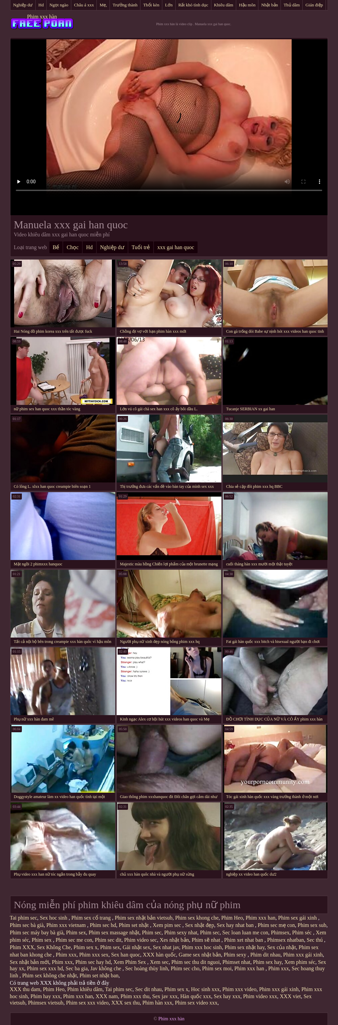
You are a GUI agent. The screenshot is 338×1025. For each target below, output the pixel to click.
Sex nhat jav (166, 947)
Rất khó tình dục (193, 4)
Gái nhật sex (136, 947)
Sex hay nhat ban (236, 925)
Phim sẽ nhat (207, 940)
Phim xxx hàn (42, 16)
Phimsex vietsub (45, 1003)
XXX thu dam (25, 989)
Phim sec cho (185, 968)
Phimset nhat (236, 962)
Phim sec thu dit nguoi (195, 962)
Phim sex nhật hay (245, 947)
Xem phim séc (299, 962)
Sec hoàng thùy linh (146, 968)
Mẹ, (103, 4)
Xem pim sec (167, 925)
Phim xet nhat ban (244, 940)
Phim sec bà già (27, 925)
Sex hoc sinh (54, 918)
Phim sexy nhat (181, 932)
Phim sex (76, 932)
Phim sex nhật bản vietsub (143, 918)
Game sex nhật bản (200, 955)
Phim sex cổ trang (91, 918)
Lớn (168, 4)
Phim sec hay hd (93, 962)
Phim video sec (140, 940)
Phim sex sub (312, 925)
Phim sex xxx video (87, 1003)
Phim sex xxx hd (45, 968)
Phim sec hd (103, 925)
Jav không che (106, 968)
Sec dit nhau (148, 989)
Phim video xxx (260, 996)
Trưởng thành (125, 4)
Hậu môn (247, 4)
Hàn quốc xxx (195, 996)
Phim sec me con (73, 940)
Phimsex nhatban (285, 940)
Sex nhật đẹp (199, 925)
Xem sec (159, 962)
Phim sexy (236, 955)
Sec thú (315, 940)
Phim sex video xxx (196, 1003)
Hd (41, 4)
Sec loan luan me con (245, 932)
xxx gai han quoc (175, 247)
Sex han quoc (125, 955)
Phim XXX (22, 947)
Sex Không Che (54, 947)
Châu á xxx (84, 4)
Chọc (73, 247)
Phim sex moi (216, 968)
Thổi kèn (151, 4)
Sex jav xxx (165, 996)
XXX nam (107, 996)
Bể (56, 247)
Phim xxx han (261, 918)
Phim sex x (85, 947)
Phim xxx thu (135, 996)
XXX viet (290, 996)
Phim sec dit (108, 940)
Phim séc (302, 932)
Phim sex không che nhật (49, 975)
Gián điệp (314, 4)
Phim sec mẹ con (276, 925)
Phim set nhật (134, 925)
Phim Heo (232, 918)
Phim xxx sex (94, 955)
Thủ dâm (292, 4)
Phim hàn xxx (157, 1003)
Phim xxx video (239, 989)
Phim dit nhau (265, 955)
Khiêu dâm (223, 4)
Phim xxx (66, 955)
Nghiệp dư (23, 4)
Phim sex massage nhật (114, 932)
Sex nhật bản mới (29, 962)
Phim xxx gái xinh (303, 955)
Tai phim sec (23, 918)
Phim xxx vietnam (66, 925)
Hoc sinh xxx (205, 989)
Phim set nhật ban (99, 975)
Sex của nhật (281, 947)
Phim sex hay (267, 962)
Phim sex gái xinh (298, 918)
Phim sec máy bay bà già (37, 932)
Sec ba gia (77, 968)
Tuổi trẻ (141, 247)
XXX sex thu (125, 1003)
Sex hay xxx (227, 996)
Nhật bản (269, 4)
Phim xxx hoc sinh (202, 947)
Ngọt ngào (58, 4)
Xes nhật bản (174, 940)
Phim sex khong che (196, 918)
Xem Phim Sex (130, 962)
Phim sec (151, 932)
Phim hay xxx (45, 996)
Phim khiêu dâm (84, 989)
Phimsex (280, 932)
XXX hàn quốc (159, 955)
